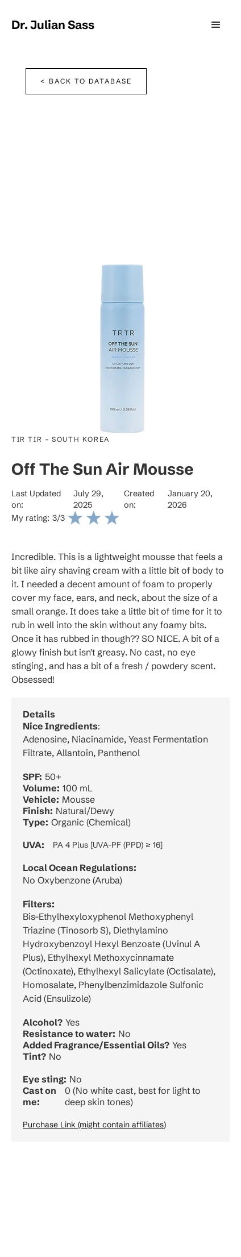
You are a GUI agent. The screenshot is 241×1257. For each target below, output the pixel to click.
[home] (52, 25)
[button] (216, 25)
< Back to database (86, 81)
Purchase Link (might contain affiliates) (94, 1124)
